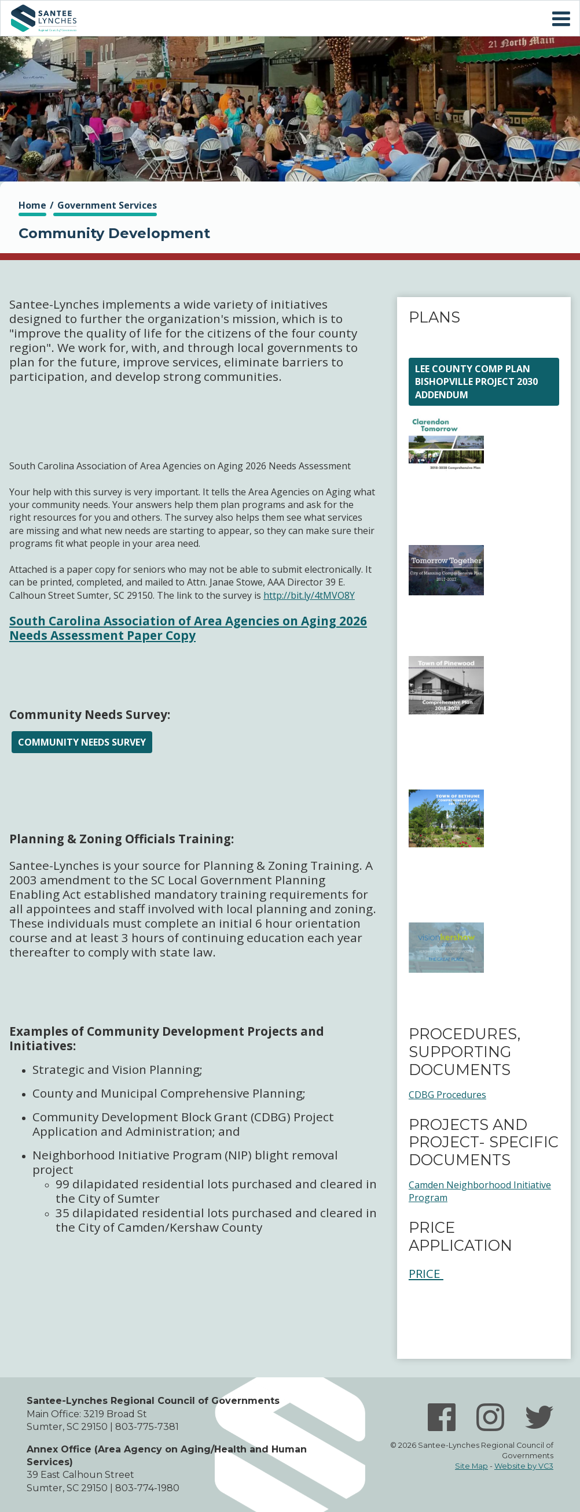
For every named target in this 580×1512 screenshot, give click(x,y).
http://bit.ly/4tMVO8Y (309, 595)
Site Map (471, 1466)
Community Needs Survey (82, 742)
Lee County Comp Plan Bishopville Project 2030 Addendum (476, 381)
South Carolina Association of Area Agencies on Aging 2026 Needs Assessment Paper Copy (188, 628)
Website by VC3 (523, 1466)
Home (43, 18)
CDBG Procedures (447, 1094)
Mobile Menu (561, 19)
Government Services (107, 205)
